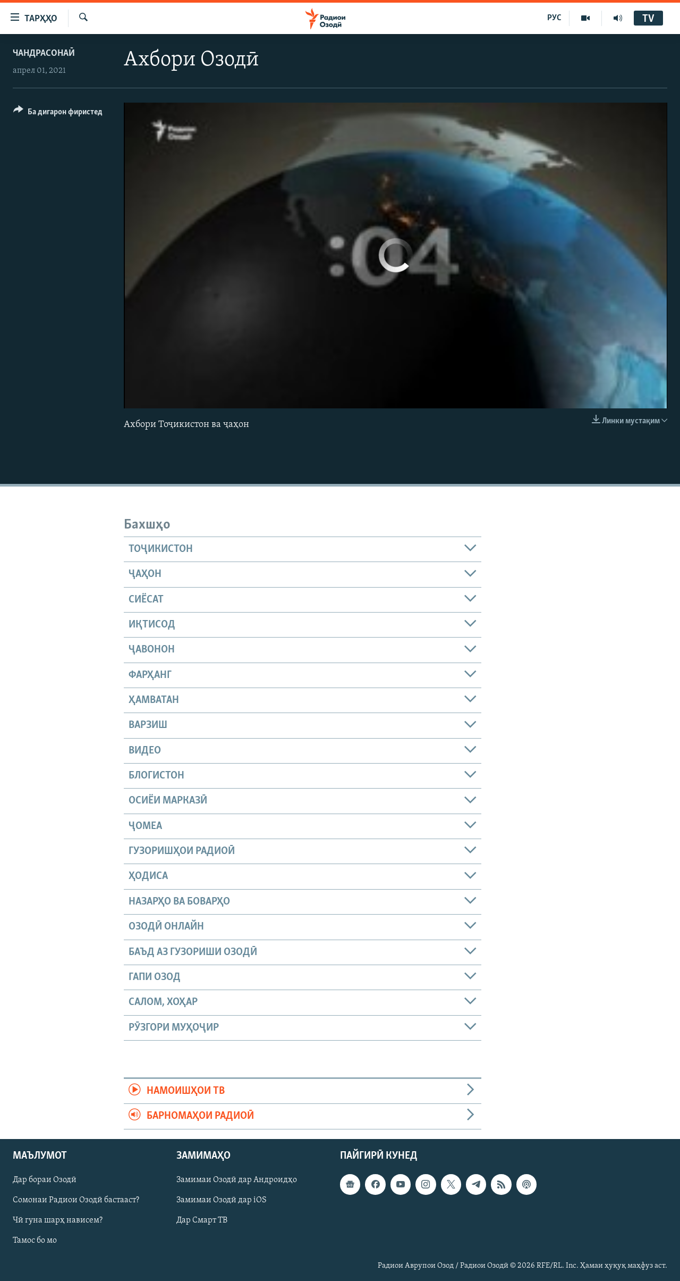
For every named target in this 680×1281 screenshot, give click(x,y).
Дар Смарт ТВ (201, 1220)
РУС (554, 18)
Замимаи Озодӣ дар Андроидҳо (236, 1180)
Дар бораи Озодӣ (44, 1180)
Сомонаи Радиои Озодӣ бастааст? (76, 1200)
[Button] (58, 113)
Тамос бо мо (35, 1240)
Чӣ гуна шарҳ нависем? (58, 1220)
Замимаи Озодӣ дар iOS (221, 1200)
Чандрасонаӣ (44, 53)
